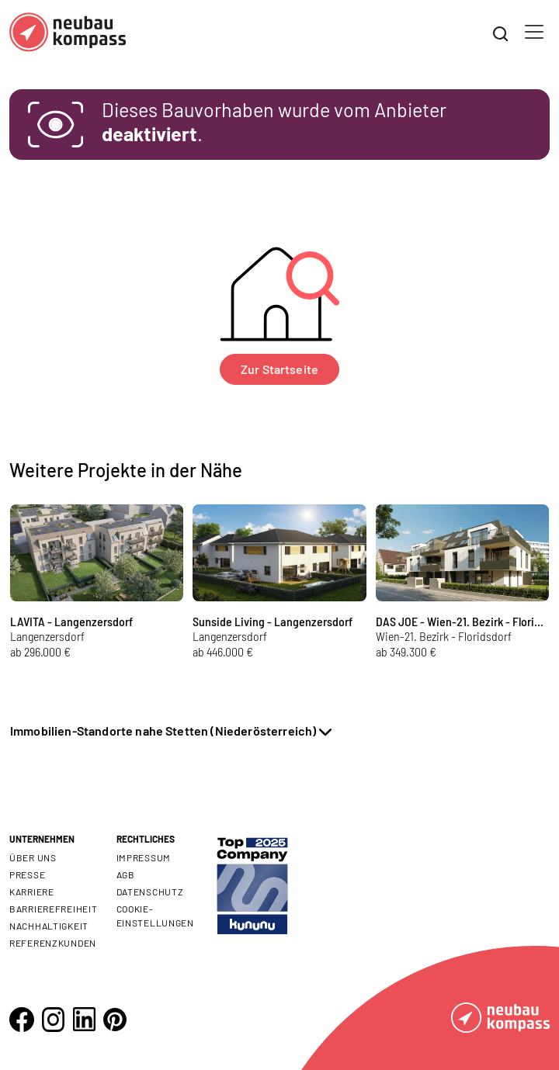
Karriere (31, 891)
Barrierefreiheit (53, 908)
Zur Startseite (279, 369)
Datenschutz (150, 891)
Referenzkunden (52, 942)
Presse (27, 874)
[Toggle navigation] (534, 31)
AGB (125, 874)
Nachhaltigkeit (49, 925)
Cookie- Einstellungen (155, 915)
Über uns (33, 857)
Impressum (143, 857)
